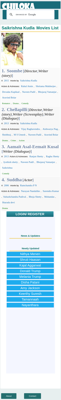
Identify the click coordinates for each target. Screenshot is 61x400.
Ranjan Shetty (36, 156)
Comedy (25, 103)
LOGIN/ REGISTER (30, 214)
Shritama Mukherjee (46, 86)
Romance (6, 103)
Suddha (14, 179)
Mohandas (49, 196)
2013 (6, 123)
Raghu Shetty (52, 156)
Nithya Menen (30, 254)
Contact (32, 396)
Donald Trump (30, 271)
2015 (6, 80)
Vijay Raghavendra (30, 129)
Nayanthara (30, 305)
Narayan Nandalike (30, 191)
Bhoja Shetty (35, 196)
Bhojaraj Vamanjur (47, 92)
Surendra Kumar (51, 191)
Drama (16, 103)
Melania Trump (30, 276)
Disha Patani (30, 282)
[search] (30, 15)
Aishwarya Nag (50, 129)
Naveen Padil (28, 92)
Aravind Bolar (9, 97)
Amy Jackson (30, 288)
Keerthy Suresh (30, 293)
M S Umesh (19, 134)
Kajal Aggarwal (30, 265)
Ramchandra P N (28, 185)
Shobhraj (6, 134)
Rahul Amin (27, 86)
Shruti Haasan (30, 259)
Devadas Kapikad (10, 92)
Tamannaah (30, 299)
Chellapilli (17, 109)
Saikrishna (7, 167)
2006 (6, 185)
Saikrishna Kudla (28, 80)
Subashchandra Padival (14, 196)
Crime (13, 140)
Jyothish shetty (10, 162)
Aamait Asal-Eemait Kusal (33, 146)
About (9, 396)
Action (21, 140)
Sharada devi (8, 202)
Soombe (14, 71)
